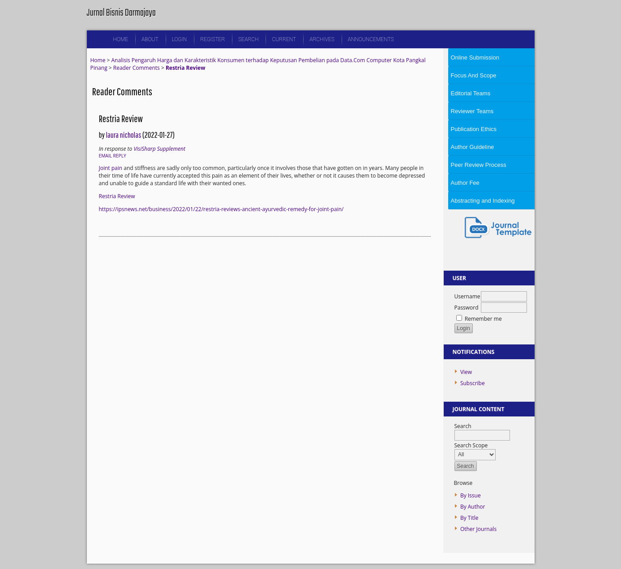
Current (284, 39)
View (466, 372)
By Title (469, 518)
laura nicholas (123, 135)
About (149, 39)
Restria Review (186, 68)
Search (248, 39)
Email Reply (112, 156)
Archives (321, 39)
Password (466, 307)
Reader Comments (136, 68)
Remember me (483, 319)
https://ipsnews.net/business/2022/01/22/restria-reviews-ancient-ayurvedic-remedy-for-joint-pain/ (221, 209)
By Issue (470, 495)
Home (120, 39)
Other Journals (478, 529)
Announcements (371, 39)
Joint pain (111, 168)
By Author (472, 506)
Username (467, 296)
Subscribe (472, 383)
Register (212, 39)
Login (179, 39)
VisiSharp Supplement (159, 149)
